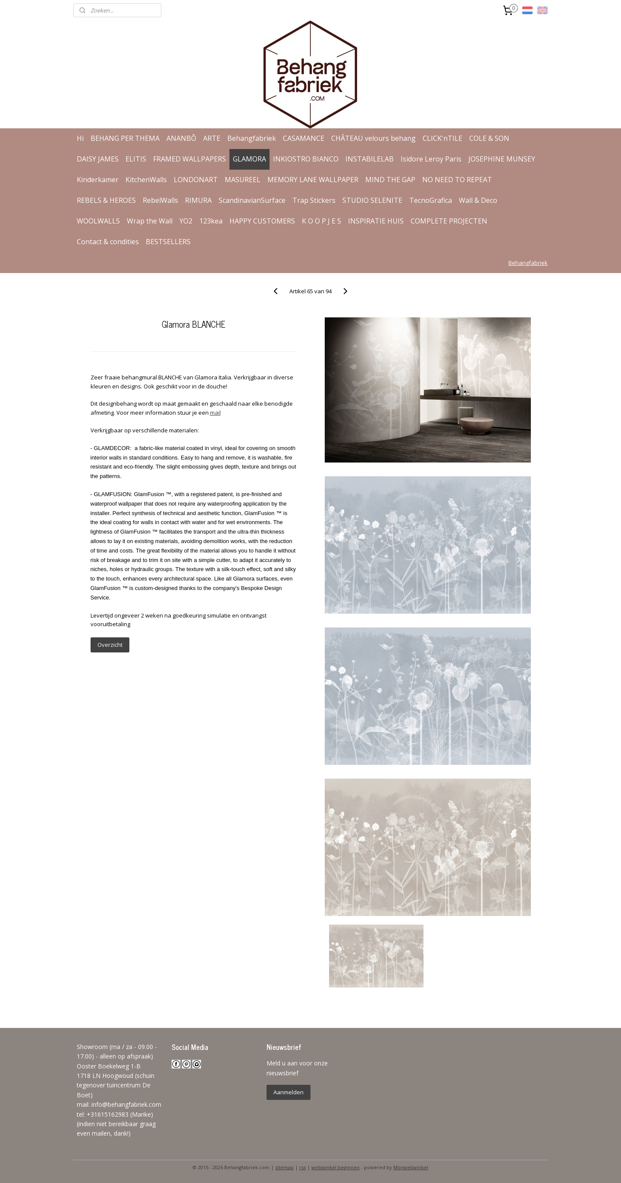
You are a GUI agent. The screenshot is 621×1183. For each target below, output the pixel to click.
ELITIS (135, 159)
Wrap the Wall (149, 221)
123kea (211, 221)
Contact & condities (108, 241)
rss (302, 1167)
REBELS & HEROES (106, 200)
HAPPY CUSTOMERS (262, 221)
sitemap (284, 1167)
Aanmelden (288, 1092)
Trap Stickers (314, 200)
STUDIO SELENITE (372, 200)
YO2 (185, 221)
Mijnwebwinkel (410, 1167)
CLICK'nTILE (442, 138)
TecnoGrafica (430, 200)
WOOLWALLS (98, 221)
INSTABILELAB (369, 159)
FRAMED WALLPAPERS (189, 159)
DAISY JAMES (98, 159)
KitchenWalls (146, 179)
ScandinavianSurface (252, 200)
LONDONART (196, 179)
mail (215, 412)
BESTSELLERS (168, 241)
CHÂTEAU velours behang (373, 138)
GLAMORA (249, 159)
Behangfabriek (251, 138)
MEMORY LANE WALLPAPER (312, 179)
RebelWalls (160, 200)
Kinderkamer (98, 179)
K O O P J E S (321, 221)
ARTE (211, 138)
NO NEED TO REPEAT (457, 179)
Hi (80, 138)
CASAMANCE (303, 138)
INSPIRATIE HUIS (376, 221)
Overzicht (109, 645)
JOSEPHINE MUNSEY (501, 159)
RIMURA (198, 200)
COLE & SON (489, 138)
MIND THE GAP (390, 179)
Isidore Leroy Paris (431, 159)
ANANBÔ (181, 138)
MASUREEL (242, 179)
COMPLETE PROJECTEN (449, 221)
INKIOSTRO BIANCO (306, 159)
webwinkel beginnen (335, 1167)
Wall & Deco (478, 200)
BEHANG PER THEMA (125, 138)
